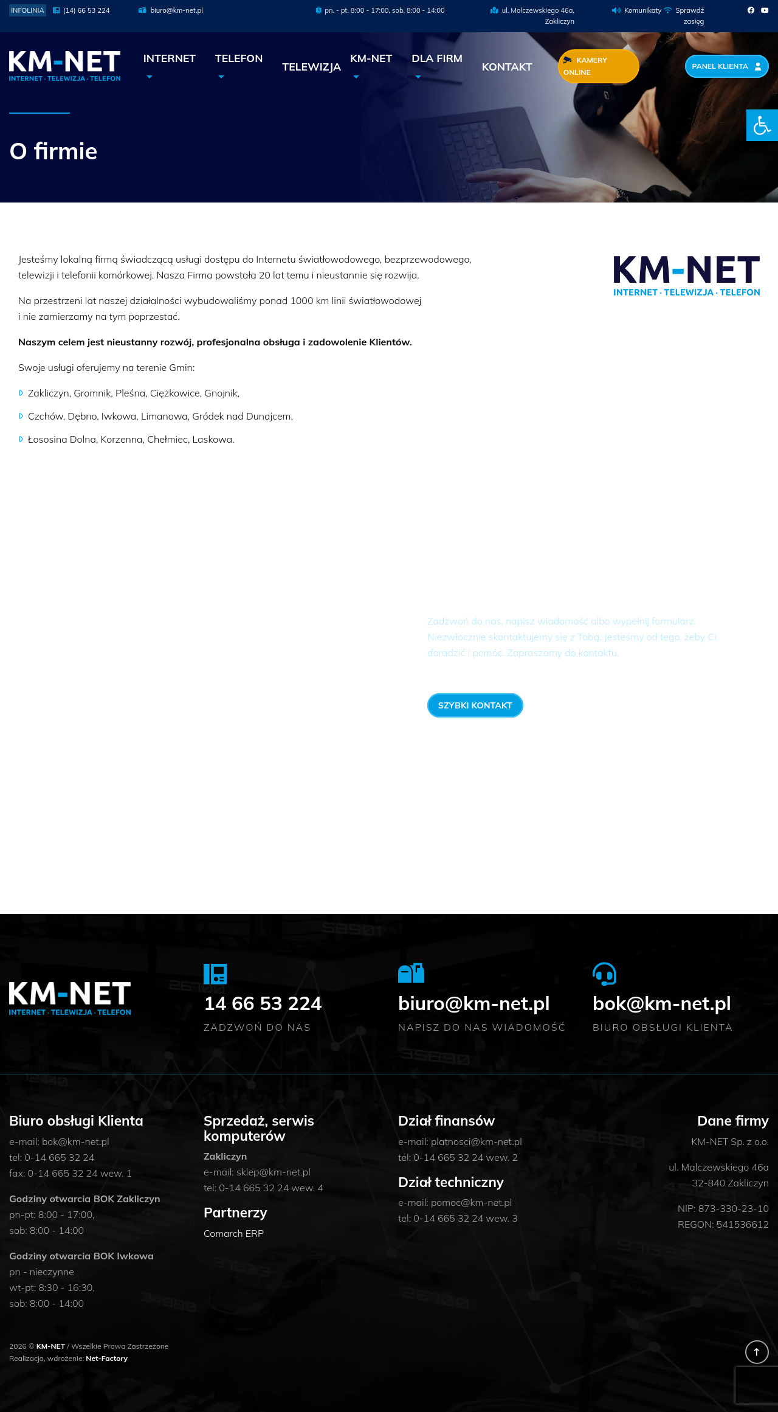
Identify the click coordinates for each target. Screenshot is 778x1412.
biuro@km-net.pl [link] (170, 10)
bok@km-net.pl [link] (663, 1003)
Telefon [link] (239, 57)
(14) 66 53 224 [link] (81, 10)
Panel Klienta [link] (727, 66)
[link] (762, 125)
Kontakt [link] (507, 66)
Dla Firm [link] (437, 57)
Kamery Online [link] (585, 66)
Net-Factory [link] (107, 1357)
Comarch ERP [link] (234, 1233)
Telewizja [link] (311, 66)
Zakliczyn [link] (559, 21)
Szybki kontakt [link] (475, 705)
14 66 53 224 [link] (688, 705)
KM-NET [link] (371, 57)
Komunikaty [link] (643, 10)
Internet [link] (169, 57)
